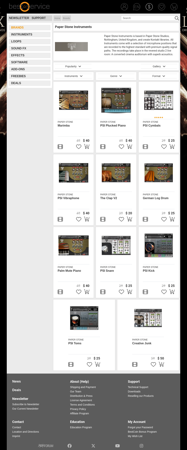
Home (57, 18)
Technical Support (138, 387)
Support (39, 18)
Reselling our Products (141, 395)
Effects (17, 55)
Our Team (75, 391)
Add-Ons (18, 69)
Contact (16, 427)
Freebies (18, 76)
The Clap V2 (108, 198)
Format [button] (158, 76)
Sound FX (18, 48)
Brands (66, 18)
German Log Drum (155, 198)
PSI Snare (107, 270)
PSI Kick (148, 270)
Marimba (64, 125)
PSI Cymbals (152, 125)
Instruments (21, 34)
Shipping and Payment (83, 387)
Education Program (81, 427)
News (16, 381)
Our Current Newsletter (25, 408)
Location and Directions (25, 431)
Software (19, 62)
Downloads (134, 391)
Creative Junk (141, 343)
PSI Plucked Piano (113, 125)
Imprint (16, 436)
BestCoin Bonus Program (142, 431)
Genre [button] (116, 76)
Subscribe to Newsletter (25, 404)
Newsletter (19, 18)
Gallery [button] (159, 66)
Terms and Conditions (82, 404)
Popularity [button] (73, 66)
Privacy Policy (78, 409)
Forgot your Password (140, 427)
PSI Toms (74, 343)
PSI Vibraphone (68, 198)
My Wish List (135, 436)
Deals (16, 83)
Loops (16, 41)
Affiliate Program (79, 413)
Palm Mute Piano (69, 270)
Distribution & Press (81, 395)
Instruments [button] (73, 76)
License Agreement (81, 400)
